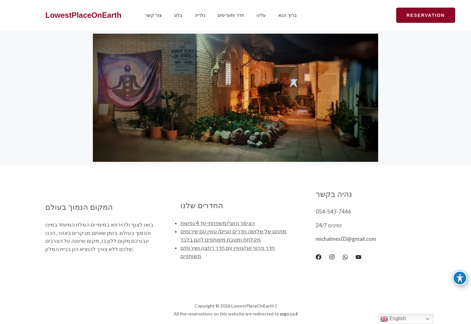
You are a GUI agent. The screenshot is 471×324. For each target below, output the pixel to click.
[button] (396, 15)
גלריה (191, 15)
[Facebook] (318, 257)
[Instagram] (332, 257)
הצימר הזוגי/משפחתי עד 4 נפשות (217, 223)
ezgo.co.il (289, 313)
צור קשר (151, 15)
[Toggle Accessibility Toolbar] (460, 278)
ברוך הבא (268, 15)
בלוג (173, 15)
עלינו (245, 15)
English (393, 319)
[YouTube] (358, 257)
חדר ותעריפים (218, 15)
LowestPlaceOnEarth (83, 15)
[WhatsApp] (345, 257)
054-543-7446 (333, 211)
